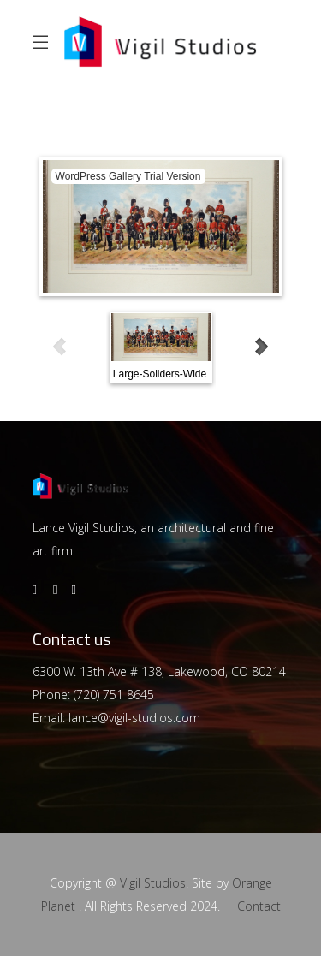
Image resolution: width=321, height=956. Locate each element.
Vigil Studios (153, 883)
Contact (259, 906)
